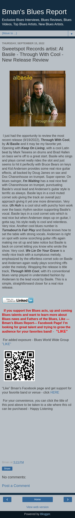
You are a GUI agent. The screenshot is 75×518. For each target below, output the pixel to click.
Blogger (45, 514)
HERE (54, 392)
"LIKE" (7, 344)
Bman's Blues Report (34, 12)
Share (7, 468)
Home (37, 499)
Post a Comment (16, 486)
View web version (37, 507)
